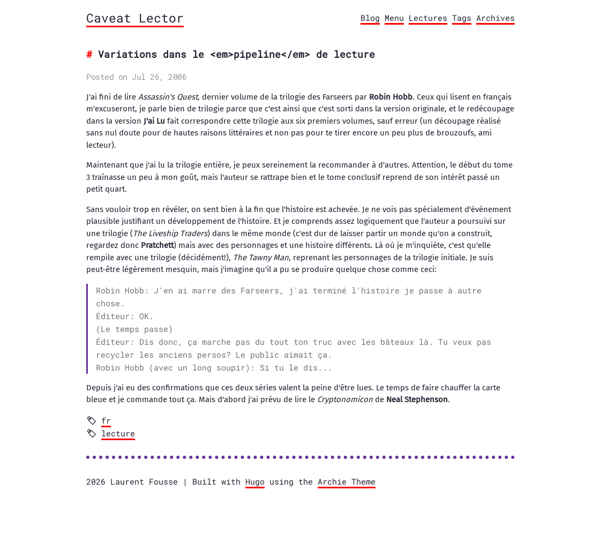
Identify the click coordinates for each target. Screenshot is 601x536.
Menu (394, 17)
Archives (495, 17)
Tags (461, 17)
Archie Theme (346, 481)
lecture (118, 433)
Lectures (428, 17)
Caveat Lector (135, 18)
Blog (370, 17)
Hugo (255, 481)
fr (106, 420)
